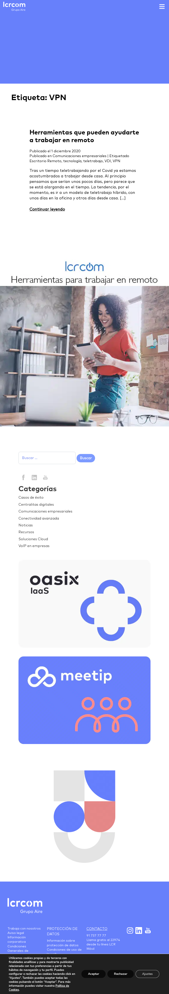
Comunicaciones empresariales (80, 156)
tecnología (72, 161)
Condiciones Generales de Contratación (17, 951)
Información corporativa (16, 939)
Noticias (25, 525)
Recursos (26, 532)
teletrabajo (93, 161)
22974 (115, 940)
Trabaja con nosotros (24, 928)
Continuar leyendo (47, 209)
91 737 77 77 (96, 935)
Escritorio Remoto (45, 161)
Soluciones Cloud (33, 539)
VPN (116, 161)
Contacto (96, 929)
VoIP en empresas (34, 546)
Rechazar (120, 974)
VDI (108, 161)
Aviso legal (15, 933)
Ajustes (147, 974)
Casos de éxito (31, 497)
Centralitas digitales (36, 504)
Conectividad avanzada (38, 518)
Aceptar (93, 974)
